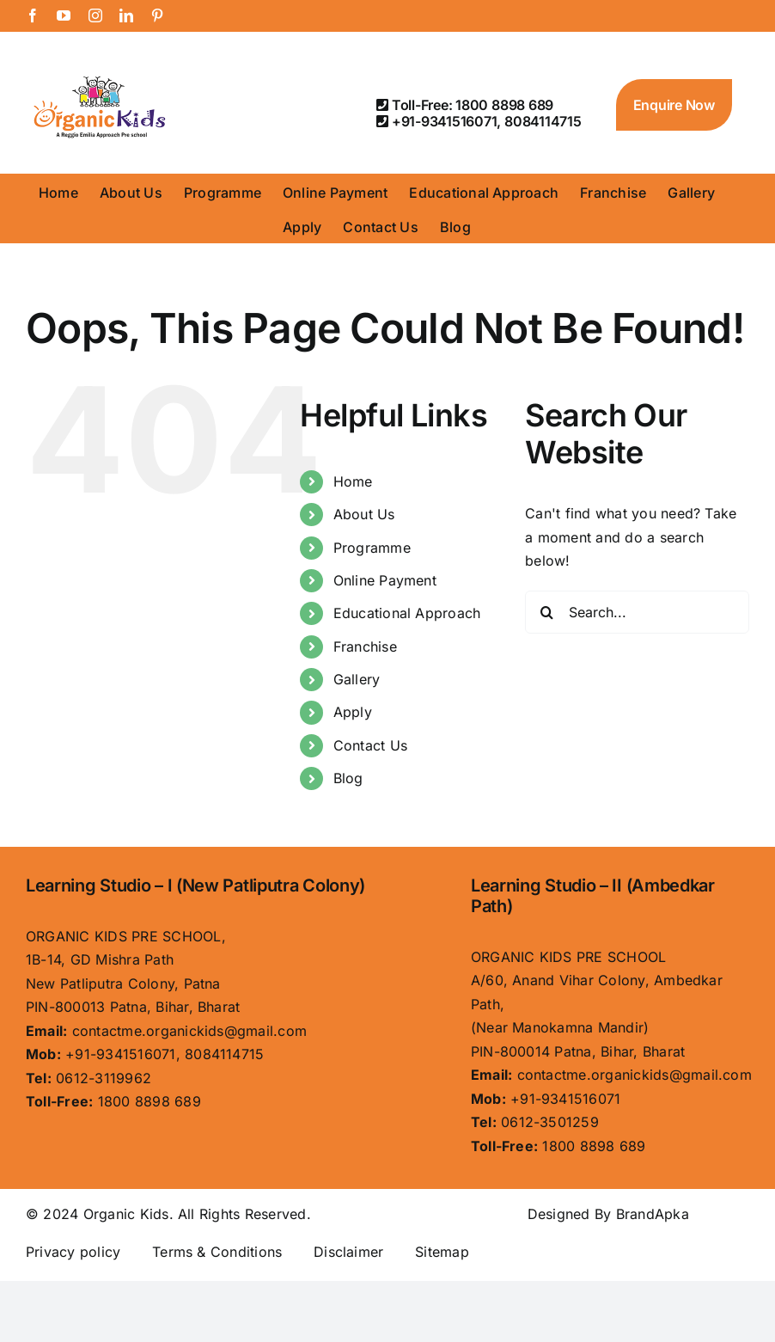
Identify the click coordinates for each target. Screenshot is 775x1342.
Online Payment (384, 580)
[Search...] (637, 612)
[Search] (546, 612)
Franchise (365, 646)
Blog (348, 778)
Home (353, 481)
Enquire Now (674, 104)
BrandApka (652, 1214)
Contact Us (370, 745)
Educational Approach (407, 613)
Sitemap (442, 1251)
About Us (364, 514)
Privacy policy (73, 1251)
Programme (372, 547)
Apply (352, 711)
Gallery (357, 679)
